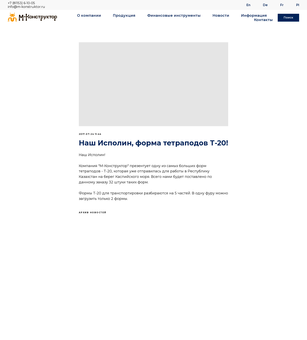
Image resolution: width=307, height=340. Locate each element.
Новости (220, 15)
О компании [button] (89, 15)
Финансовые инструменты (174, 15)
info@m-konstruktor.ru (26, 7)
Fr (282, 5)
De (265, 5)
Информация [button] (254, 15)
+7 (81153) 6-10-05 (21, 3)
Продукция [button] (124, 15)
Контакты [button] (263, 20)
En (248, 5)
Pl (297, 5)
